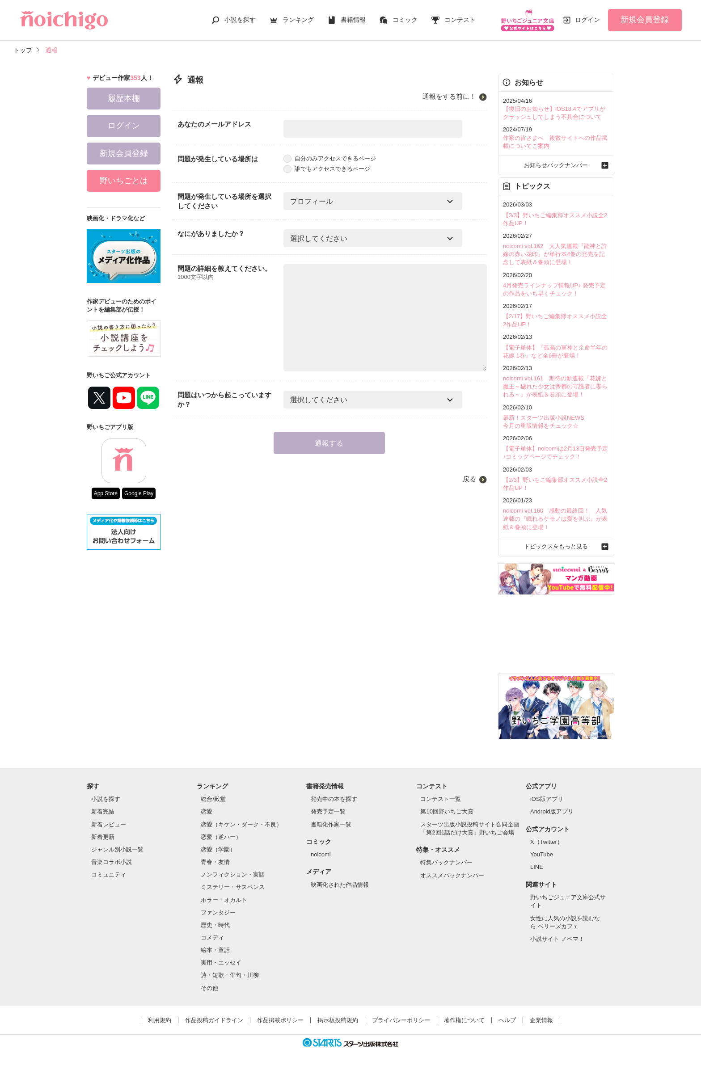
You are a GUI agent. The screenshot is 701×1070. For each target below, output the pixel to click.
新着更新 (102, 837)
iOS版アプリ (546, 799)
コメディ (212, 937)
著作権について (464, 1020)
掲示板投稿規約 (337, 1020)
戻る (469, 479)
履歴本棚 (124, 98)
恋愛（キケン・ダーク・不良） (241, 824)
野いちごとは (124, 180)
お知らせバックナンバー (556, 165)
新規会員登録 (645, 19)
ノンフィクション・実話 (233, 874)
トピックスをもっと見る (556, 546)
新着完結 (102, 811)
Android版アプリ (552, 811)
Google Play (138, 493)
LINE (536, 867)
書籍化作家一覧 (331, 824)
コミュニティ (108, 874)
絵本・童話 (215, 950)
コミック (405, 19)
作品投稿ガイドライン (214, 1020)
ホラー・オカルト (224, 900)
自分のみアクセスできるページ (329, 158)
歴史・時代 (215, 925)
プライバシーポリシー (401, 1020)
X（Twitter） (546, 841)
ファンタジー (218, 912)
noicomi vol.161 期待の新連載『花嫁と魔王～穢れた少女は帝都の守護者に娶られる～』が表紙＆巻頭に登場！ (555, 386)
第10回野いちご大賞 (446, 811)
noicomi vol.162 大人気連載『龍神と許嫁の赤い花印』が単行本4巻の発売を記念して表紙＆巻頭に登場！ (555, 254)
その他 (209, 988)
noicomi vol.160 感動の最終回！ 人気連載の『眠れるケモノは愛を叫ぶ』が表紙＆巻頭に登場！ (555, 518)
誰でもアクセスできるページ (326, 168)
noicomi (321, 854)
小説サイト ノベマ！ (557, 938)
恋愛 (206, 811)
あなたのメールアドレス (214, 124)
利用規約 (159, 1020)
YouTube (541, 854)
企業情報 (541, 1020)
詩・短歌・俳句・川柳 (230, 975)
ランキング (298, 19)
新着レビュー (108, 824)
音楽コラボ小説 (111, 862)
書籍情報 (353, 19)
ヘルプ (507, 1020)
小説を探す (240, 19)
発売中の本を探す (334, 799)
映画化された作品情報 (340, 884)
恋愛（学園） (218, 849)
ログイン (587, 19)
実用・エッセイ (221, 962)
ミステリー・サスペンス (233, 887)
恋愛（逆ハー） (221, 837)
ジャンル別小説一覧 (117, 849)
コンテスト (460, 19)
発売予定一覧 (328, 811)
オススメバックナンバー (452, 875)
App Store (106, 493)
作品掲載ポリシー (280, 1020)
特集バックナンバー (446, 862)
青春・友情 (215, 862)
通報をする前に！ (449, 96)
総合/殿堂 (213, 799)
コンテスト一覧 (440, 799)
